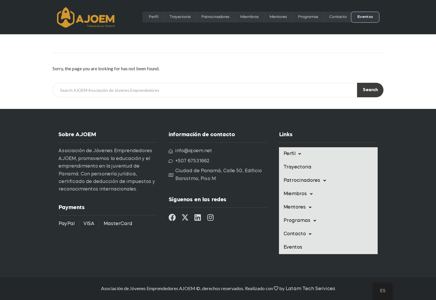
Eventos (365, 17)
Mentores (272, 17)
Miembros (242, 17)
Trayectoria (166, 17)
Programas (304, 17)
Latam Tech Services (310, 289)
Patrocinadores (205, 17)
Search (370, 90)
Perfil (139, 17)
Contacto (337, 17)
